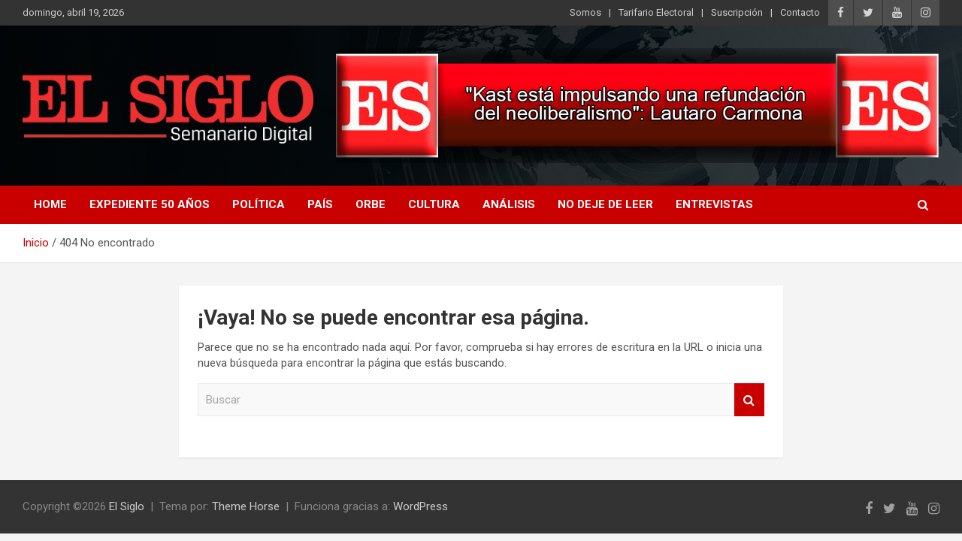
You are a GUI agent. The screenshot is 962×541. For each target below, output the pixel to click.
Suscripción (737, 12)
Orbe (370, 204)
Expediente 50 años (149, 204)
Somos (585, 12)
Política (258, 204)
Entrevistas (714, 204)
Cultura (434, 204)
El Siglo (126, 506)
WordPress (420, 506)
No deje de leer (605, 204)
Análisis (509, 204)
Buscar (749, 400)
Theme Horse (246, 506)
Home (50, 204)
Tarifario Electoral (656, 12)
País (320, 204)
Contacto (800, 12)
